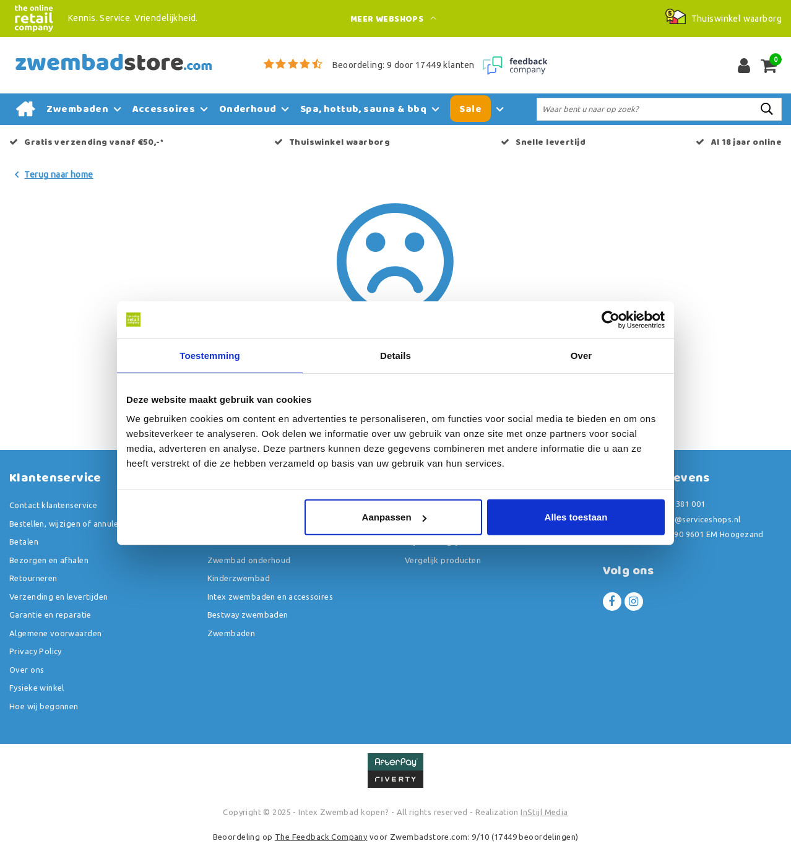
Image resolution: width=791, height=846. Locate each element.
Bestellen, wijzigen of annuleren (70, 523)
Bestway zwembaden (247, 614)
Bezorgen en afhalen (49, 560)
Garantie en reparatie (50, 614)
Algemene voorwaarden (55, 633)
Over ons (26, 669)
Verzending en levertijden (58, 596)
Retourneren (33, 578)
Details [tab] (395, 355)
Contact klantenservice (53, 505)
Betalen (23, 541)
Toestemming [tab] (209, 355)
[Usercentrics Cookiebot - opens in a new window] (610, 319)
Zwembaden (231, 633)
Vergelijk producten (443, 560)
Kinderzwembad (238, 578)
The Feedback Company (321, 836)
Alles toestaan (576, 517)
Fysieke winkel (36, 687)
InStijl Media (544, 812)
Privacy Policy (35, 651)
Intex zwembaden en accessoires (270, 596)
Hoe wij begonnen (44, 706)
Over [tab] (581, 355)
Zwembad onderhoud (249, 560)
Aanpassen (394, 517)
